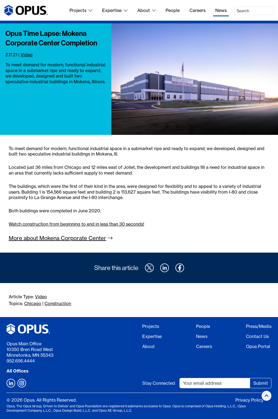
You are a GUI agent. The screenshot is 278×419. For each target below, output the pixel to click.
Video (27, 54)
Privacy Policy (249, 400)
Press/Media (258, 326)
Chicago (32, 303)
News (221, 10)
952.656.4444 (21, 361)
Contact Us (257, 336)
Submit (260, 383)
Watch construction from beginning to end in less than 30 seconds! (76, 224)
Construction (58, 303)
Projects (81, 10)
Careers (197, 10)
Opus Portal (258, 346)
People (173, 10)
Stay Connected (158, 383)
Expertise (115, 10)
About (146, 10)
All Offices (18, 371)
